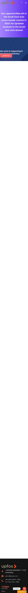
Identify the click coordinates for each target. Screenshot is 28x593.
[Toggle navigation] (26, 3)
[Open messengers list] (24, 589)
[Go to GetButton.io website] (24, 591)
